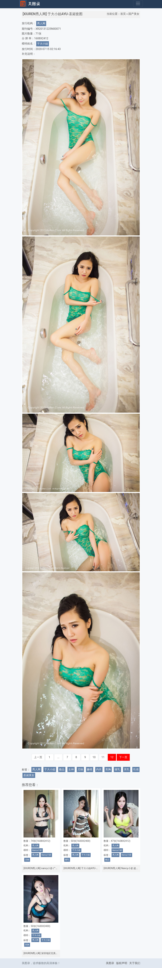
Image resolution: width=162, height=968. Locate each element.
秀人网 (41, 23)
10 (94, 757)
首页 (123, 13)
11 (103, 757)
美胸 (108, 769)
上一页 (38, 757)
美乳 (126, 769)
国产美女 (133, 13)
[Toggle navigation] (138, 3)
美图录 (110, 963)
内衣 (99, 769)
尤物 (80, 769)
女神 (71, 769)
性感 (136, 769)
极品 (62, 769)
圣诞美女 (28, 775)
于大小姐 (42, 43)
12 (111, 757)
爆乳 (117, 769)
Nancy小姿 (37, 850)
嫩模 (89, 769)
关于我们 (134, 963)
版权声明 (121, 963)
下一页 (123, 757)
